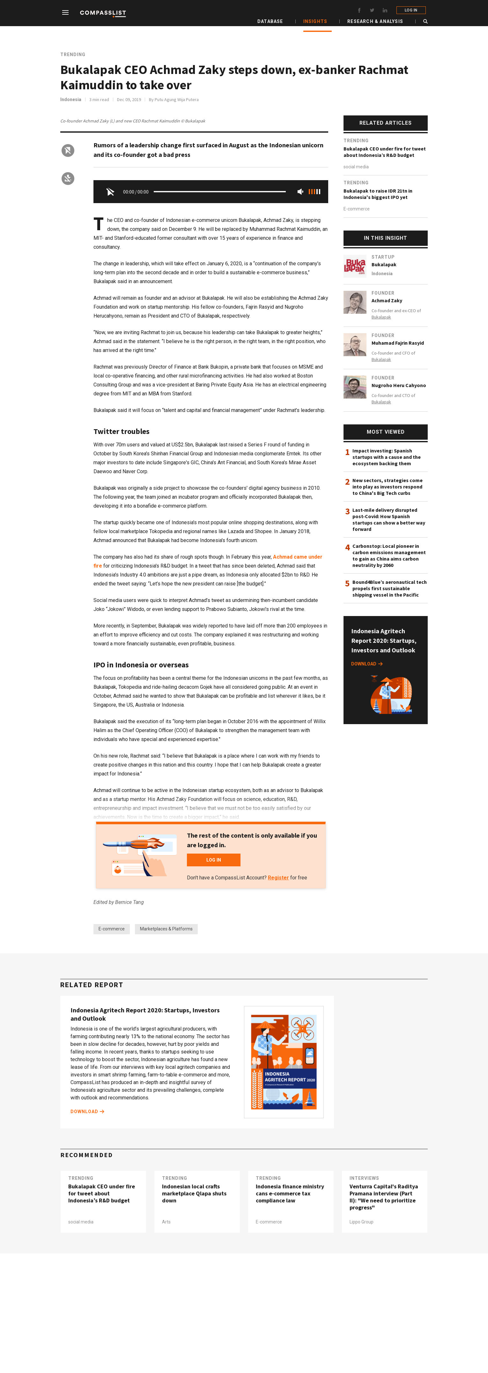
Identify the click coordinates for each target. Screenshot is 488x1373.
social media (356, 166)
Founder (383, 293)
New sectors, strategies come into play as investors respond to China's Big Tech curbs (387, 486)
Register (278, 878)
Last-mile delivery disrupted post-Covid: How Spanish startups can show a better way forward (388, 519)
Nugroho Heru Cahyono (399, 385)
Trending (72, 54)
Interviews (364, 1178)
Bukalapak (384, 264)
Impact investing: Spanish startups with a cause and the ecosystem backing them (386, 456)
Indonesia (70, 99)
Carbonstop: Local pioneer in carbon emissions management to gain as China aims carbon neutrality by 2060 (389, 555)
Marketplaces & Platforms (166, 928)
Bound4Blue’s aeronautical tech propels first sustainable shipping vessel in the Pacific (389, 588)
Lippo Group (361, 1222)
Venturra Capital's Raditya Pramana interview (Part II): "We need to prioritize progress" (384, 1197)
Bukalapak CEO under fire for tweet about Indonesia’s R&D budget (385, 151)
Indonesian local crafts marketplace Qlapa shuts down (194, 1193)
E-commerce (112, 928)
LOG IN (413, 10)
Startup (383, 257)
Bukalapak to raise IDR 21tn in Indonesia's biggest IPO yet (378, 193)
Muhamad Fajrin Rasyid (398, 343)
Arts (166, 1222)
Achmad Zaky (387, 300)
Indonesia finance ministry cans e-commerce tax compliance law (290, 1193)
